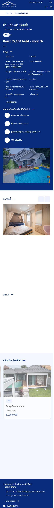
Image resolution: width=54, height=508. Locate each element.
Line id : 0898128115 (16, 123)
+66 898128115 (36, 2)
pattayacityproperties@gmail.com (22, 131)
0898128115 (10, 505)
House (9, 13)
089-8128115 (13, 140)
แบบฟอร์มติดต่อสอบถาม (17, 115)
